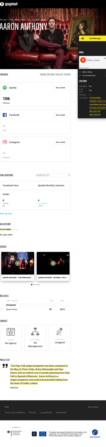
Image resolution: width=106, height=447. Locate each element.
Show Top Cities (6, 214)
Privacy (32, 412)
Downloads (61, 412)
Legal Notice (46, 412)
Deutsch (94, 407)
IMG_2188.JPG (95, 115)
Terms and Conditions (15, 412)
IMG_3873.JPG (95, 111)
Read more (14, 387)
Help (7, 407)
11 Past (15, 229)
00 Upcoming (5, 229)
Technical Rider (95, 98)
